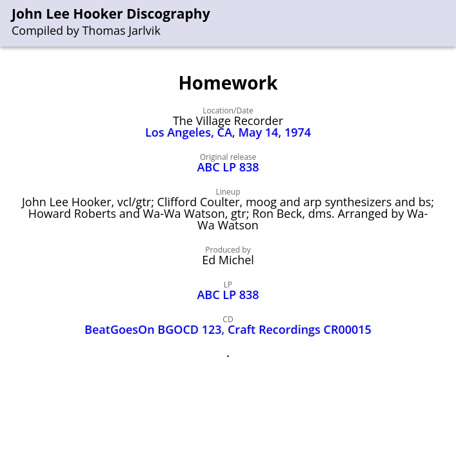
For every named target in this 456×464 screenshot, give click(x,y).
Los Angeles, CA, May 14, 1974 (228, 132)
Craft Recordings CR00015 (300, 329)
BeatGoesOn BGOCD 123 (153, 329)
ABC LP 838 (228, 167)
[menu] (447, 23)
